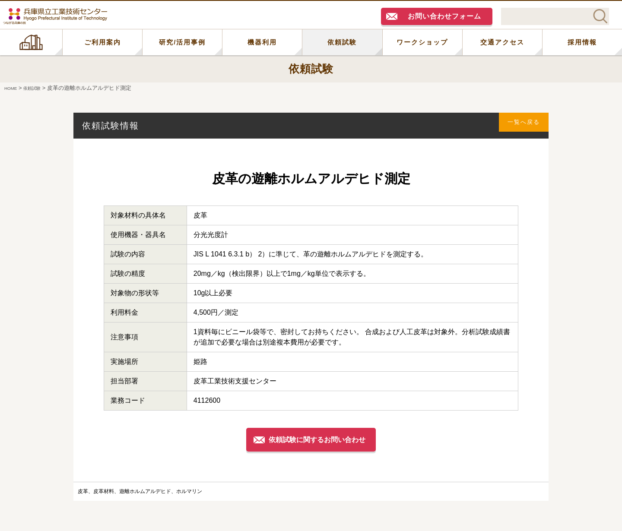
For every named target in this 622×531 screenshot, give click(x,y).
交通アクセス (502, 42)
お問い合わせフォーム (444, 16)
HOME (31, 42)
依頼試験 (342, 42)
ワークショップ (422, 42)
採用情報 (582, 42)
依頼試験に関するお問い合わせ (318, 439)
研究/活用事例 (182, 42)
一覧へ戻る (518, 125)
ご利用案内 (102, 42)
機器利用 (262, 42)
